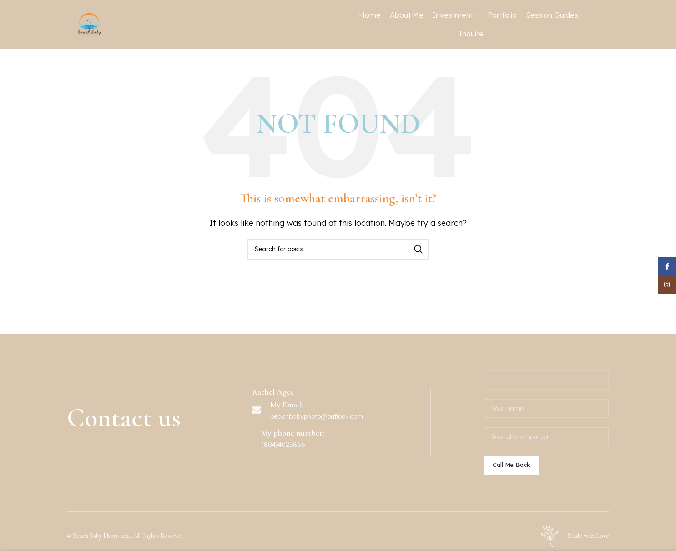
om (358, 449)
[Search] (338, 281)
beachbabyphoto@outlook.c (311, 449)
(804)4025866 (283, 477)
